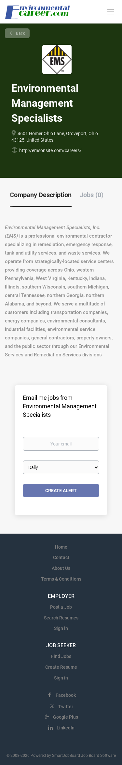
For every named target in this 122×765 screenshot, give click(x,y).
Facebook (66, 695)
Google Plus (65, 717)
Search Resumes (61, 617)
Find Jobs (61, 656)
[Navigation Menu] (110, 11)
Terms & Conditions (61, 579)
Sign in (61, 628)
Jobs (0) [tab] (91, 195)
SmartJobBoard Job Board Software (84, 755)
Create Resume (61, 667)
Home (61, 547)
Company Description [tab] (41, 195)
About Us (61, 568)
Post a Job (61, 607)
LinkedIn (66, 727)
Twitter (65, 706)
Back (20, 33)
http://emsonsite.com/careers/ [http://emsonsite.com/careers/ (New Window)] (50, 150)
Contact (61, 557)
